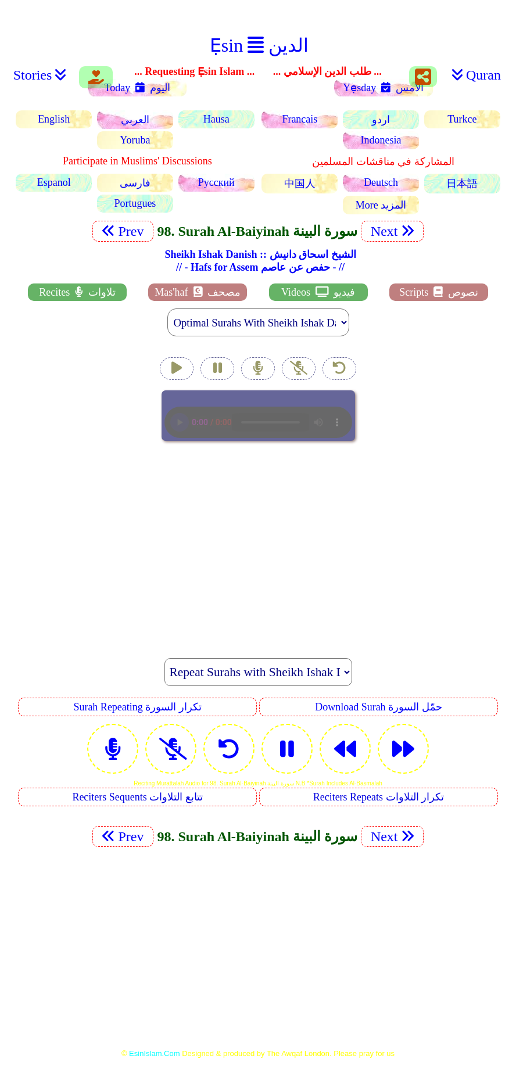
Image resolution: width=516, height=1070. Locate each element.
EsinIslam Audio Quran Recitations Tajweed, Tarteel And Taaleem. (258, 415)
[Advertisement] (258, 543)
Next (392, 231)
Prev (122, 231)
